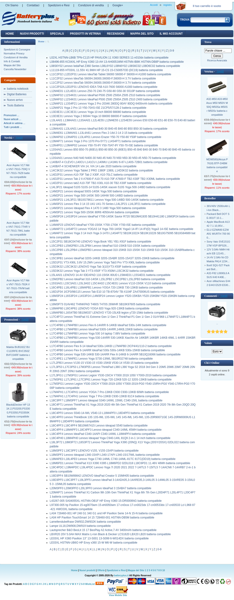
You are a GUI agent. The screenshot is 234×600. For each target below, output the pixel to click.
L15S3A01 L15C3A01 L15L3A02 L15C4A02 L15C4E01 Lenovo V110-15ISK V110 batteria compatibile (113, 283)
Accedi (154, 4)
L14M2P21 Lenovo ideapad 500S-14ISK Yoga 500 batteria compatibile (93, 191)
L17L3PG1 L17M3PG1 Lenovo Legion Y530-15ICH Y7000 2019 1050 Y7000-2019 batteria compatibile (113, 375)
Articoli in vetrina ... (14, 123)
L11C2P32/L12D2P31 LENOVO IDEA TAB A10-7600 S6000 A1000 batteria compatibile (103, 87)
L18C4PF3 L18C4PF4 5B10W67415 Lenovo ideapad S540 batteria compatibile (99, 425)
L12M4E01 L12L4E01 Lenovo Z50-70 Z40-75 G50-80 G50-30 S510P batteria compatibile (105, 91)
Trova (207, 42)
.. (217, 323)
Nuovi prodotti (87, 570)
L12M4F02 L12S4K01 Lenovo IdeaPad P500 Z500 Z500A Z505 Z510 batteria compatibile (105, 95)
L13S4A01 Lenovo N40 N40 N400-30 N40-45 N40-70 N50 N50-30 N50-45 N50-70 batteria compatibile (113, 158)
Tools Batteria (15, 105)
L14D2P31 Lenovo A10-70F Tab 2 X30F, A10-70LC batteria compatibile (94, 174)
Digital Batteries (16, 94)
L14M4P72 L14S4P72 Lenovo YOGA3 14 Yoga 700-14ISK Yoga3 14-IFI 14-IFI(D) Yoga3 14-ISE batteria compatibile (121, 229)
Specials (57, 33)
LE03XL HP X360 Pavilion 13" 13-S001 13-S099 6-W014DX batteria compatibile (99, 538)
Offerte (101, 570)
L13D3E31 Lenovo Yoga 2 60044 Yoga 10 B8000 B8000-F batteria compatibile (98, 116)
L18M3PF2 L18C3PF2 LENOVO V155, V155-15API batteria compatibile (94, 450)
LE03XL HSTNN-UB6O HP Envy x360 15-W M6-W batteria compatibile (93, 542)
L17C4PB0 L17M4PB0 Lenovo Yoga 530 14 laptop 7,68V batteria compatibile (97, 333)
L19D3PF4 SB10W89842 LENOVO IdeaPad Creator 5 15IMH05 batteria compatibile (102, 475)
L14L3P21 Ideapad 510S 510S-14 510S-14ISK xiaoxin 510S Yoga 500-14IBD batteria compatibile (110, 187)
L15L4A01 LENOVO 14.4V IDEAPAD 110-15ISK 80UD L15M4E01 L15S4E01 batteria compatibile (110, 275)
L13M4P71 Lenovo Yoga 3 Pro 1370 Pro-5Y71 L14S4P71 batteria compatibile (98, 141)
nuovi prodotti (32, 33)
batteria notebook (18, 88)
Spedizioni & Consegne (17, 49)
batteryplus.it (121, 575)
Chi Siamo (11, 5)
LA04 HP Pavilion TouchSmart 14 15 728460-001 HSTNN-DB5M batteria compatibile (102, 517)
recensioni (115, 33)
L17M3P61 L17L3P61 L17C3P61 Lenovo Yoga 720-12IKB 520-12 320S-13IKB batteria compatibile (111, 379)
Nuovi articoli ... (12, 119)
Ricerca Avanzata (217, 60)
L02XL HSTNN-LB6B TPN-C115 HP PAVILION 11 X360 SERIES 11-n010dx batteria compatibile (109, 57)
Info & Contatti (12, 61)
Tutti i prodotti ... (13, 127)
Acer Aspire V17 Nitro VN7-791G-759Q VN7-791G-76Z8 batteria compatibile (18, 171)
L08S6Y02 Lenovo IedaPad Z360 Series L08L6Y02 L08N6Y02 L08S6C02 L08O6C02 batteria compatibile (115, 66)
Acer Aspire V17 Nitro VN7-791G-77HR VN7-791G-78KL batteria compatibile (18, 228)
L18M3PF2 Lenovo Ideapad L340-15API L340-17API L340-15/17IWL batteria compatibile (105, 454)
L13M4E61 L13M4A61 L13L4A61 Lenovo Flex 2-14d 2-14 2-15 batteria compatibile (101, 132)
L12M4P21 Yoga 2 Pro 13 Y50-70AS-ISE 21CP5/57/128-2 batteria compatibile (98, 107)
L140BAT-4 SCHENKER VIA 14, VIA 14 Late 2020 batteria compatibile (93, 166)
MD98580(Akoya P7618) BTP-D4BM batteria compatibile (217, 165)
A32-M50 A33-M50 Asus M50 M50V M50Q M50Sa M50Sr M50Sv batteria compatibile (217, 107)
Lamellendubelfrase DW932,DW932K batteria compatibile (85, 521)
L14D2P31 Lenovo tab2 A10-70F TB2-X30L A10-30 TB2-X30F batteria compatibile (100, 183)
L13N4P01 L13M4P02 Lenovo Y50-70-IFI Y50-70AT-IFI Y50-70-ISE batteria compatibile (104, 145)
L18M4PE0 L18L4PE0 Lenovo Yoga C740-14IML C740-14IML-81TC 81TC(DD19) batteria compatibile (113, 459)
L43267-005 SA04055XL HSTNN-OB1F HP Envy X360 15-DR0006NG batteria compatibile (106, 500)
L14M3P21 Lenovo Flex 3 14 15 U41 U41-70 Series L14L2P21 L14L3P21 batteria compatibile (108, 204)
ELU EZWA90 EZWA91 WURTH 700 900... (218, 233)
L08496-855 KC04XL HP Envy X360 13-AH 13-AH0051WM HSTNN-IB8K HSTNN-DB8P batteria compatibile (117, 61)
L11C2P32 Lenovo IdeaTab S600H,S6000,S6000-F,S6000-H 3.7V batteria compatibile (103, 78)
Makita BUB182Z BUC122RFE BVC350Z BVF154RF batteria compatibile (18, 353)
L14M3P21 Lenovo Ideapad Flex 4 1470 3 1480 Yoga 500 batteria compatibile (98, 208)
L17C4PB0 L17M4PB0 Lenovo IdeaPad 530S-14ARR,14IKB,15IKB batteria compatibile (104, 329)
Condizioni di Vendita (16, 57)
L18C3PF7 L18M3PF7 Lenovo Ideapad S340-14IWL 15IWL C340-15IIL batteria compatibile (106, 400)
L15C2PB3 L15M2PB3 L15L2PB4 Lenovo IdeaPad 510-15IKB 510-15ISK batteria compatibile (107, 245)
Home (10, 33)
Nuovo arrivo (15, 100)
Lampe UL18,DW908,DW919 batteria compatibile (80, 526)
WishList (90, 584)
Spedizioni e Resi (59, 5)
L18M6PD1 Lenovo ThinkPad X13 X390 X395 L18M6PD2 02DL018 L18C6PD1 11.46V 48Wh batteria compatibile (120, 463)
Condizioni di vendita (91, 5)
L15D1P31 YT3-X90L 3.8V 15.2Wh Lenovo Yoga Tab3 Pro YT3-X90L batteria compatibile (105, 262)
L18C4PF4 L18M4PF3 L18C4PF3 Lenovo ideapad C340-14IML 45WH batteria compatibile (106, 429)
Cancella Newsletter (15, 69)
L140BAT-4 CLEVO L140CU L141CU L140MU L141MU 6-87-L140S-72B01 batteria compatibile (108, 162)
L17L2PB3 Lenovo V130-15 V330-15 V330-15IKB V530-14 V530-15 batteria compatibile (104, 362)
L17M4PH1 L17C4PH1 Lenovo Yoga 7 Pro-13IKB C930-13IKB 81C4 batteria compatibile (104, 396)
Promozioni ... (11, 115)
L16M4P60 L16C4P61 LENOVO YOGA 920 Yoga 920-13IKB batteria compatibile (99, 308)
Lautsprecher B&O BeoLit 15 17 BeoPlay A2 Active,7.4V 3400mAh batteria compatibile (103, 530)
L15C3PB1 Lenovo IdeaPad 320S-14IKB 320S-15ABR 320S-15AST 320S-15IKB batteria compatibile (112, 258)
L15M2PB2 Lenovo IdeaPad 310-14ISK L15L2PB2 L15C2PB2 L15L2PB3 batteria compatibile (107, 279)
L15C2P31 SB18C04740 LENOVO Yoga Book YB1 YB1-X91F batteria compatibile (100, 241)
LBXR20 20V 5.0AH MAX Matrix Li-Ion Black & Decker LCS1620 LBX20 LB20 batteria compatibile (110, 534)
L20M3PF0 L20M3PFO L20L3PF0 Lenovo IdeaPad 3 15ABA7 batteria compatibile (100, 488)
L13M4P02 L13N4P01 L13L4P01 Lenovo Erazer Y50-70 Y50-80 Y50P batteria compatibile (105, 137)
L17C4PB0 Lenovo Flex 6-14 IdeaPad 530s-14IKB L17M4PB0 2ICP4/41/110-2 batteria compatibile (111, 346)
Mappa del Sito (12, 65)
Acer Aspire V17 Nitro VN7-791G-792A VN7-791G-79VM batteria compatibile (18, 286)
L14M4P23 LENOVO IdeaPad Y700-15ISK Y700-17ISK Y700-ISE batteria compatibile (103, 224)
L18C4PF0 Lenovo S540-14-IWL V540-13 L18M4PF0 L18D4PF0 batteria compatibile (102, 413)
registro (167, 4)
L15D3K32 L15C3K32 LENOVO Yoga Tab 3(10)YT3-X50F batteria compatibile (98, 266)
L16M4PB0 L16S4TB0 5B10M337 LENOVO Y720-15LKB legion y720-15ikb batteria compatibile (109, 312)
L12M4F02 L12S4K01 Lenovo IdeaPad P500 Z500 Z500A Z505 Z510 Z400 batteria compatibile (108, 99)
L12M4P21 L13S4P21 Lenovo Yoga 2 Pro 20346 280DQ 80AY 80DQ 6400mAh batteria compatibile (111, 103)
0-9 (172, 50)
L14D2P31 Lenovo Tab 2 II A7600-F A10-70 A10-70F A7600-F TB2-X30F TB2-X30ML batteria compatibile (115, 178)
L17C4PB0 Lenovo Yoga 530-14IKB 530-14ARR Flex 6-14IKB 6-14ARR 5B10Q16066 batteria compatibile (115, 354)
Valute (208, 343)
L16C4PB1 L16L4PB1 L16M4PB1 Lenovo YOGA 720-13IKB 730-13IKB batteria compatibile (106, 287)
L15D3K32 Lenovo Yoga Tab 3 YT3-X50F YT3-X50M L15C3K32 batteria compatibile (102, 270)
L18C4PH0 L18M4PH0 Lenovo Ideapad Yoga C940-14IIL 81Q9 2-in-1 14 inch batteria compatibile (110, 438)
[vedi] (18, 137)
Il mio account (171, 33)
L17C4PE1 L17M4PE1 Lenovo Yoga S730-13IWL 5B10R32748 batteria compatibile (101, 358)
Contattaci (33, 5)
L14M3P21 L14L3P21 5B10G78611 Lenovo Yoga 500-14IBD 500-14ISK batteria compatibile (107, 199)
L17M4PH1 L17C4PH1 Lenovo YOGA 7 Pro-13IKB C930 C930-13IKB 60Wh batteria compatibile (109, 392)
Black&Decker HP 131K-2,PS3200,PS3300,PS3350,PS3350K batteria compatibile (18, 410)
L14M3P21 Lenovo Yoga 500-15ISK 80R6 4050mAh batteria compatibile (94, 212)
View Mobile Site (118, 595)
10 (163, 570)
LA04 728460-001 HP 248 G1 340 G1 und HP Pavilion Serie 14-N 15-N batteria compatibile (106, 513)
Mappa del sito (141, 33)
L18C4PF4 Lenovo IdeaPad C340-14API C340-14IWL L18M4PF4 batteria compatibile (103, 434)
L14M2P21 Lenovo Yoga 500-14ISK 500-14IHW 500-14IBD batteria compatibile (99, 195)
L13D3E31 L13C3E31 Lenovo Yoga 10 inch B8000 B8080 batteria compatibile (98, 112)
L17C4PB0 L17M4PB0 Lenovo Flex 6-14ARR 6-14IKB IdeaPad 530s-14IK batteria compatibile (108, 325)
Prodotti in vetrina (85, 33)
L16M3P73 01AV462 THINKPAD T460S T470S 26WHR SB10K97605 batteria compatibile (105, 304)
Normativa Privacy (14, 53)
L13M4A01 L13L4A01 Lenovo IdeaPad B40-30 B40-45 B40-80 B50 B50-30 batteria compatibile (108, 128)
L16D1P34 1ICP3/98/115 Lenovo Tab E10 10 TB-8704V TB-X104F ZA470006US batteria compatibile (112, 291)
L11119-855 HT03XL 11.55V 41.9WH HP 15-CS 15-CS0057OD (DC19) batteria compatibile (106, 70)
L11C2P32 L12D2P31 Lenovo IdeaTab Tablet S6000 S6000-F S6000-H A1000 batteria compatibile (110, 74)
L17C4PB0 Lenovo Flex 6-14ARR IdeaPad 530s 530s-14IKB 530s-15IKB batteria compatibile (107, 350)
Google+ (117, 5)
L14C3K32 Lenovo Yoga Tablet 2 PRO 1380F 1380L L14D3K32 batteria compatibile (101, 170)
